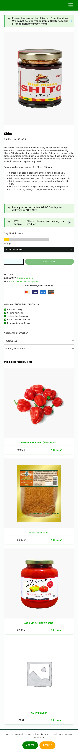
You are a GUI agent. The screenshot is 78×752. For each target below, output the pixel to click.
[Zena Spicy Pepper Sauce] (39, 583)
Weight (8, 243)
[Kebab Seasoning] (39, 493)
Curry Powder (39, 712)
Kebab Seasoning (39, 532)
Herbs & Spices (25, 278)
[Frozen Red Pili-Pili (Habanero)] (39, 403)
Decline (47, 745)
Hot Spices (16, 281)
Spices (34, 281)
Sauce (26, 281)
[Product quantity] (14, 262)
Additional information (39, 332)
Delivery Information (39, 348)
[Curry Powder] (39, 673)
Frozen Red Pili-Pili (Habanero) (39, 442)
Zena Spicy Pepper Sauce (39, 622)
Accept (30, 745)
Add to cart (49, 261)
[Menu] (70, 5)
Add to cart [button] (56, 450)
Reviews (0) (39, 340)
